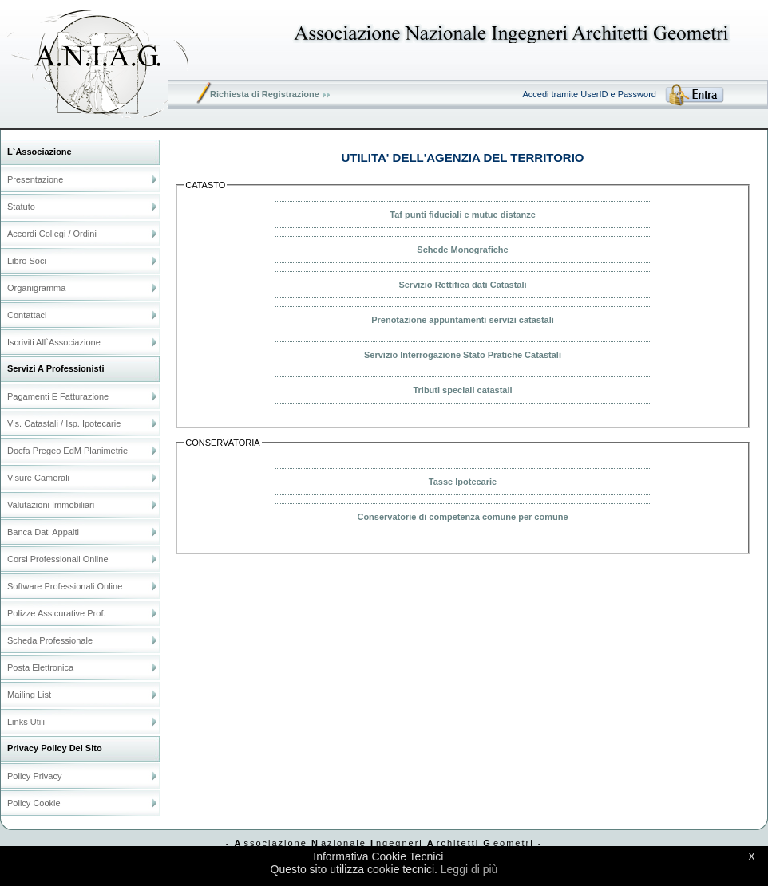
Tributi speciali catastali (462, 390)
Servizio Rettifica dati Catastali (462, 284)
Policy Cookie (34, 803)
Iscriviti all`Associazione (54, 342)
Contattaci (27, 315)
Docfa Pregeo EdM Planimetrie (67, 450)
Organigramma (36, 288)
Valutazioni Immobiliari (50, 505)
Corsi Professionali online (58, 559)
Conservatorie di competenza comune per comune (462, 517)
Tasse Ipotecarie (463, 481)
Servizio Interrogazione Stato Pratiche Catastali (462, 355)
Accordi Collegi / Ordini (52, 233)
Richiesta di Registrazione (264, 94)
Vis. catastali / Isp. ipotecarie (64, 423)
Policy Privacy (34, 776)
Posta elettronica (40, 667)
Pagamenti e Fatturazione (58, 396)
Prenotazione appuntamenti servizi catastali (462, 320)
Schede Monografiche (462, 249)
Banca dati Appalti (43, 532)
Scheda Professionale (50, 640)
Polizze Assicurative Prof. (56, 613)
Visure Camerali (38, 477)
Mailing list (29, 694)
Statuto (21, 206)
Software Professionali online (64, 586)
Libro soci (26, 261)
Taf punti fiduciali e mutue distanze (463, 214)
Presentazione (35, 179)
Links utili (26, 722)
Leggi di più (469, 869)
